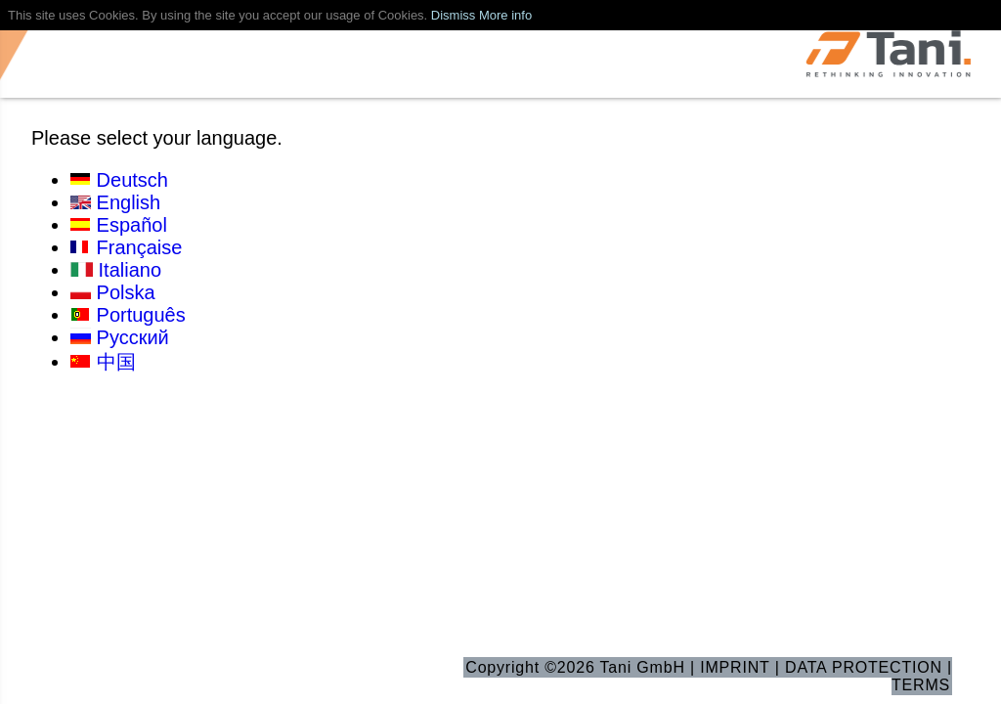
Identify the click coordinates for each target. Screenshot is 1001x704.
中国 (116, 362)
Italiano (130, 270)
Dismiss (453, 15)
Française (140, 247)
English (129, 202)
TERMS (921, 685)
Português (141, 315)
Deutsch (132, 180)
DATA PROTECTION (863, 667)
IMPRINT (734, 667)
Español (132, 225)
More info (505, 15)
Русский (133, 337)
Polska (126, 292)
